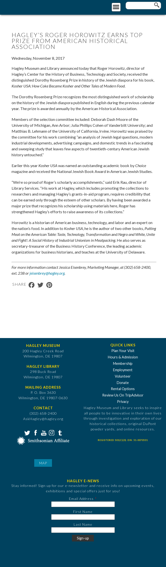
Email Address (81, 498)
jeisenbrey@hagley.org (47, 273)
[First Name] (83, 517)
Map (43, 463)
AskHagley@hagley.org (43, 419)
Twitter (27, 432)
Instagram (51, 432)
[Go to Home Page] (24, 6)
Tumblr (59, 432)
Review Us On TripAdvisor (123, 395)
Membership (123, 363)
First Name (83, 512)
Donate (123, 383)
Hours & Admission (123, 357)
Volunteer (123, 376)
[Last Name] (83, 530)
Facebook (35, 432)
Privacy (123, 401)
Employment (123, 370)
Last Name (83, 524)
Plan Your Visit (122, 351)
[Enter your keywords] (143, 5)
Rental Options (123, 389)
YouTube (43, 432)
